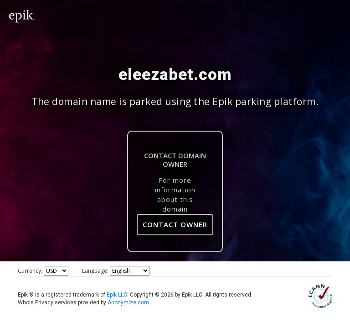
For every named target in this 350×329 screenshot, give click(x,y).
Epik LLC (117, 295)
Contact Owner (175, 224)
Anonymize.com (128, 302)
